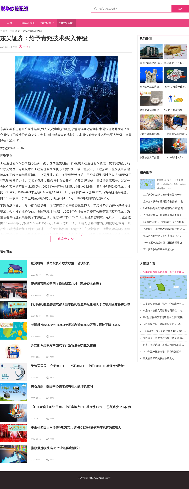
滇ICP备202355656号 (99, 478)
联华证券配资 (28, 24)
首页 (9, 23)
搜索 (180, 8)
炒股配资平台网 (47, 24)
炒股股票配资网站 (66, 24)
